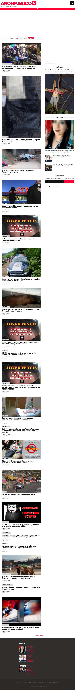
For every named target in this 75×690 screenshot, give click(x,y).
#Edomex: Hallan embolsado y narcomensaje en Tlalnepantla (21, 140)
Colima (4, 383)
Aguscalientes (6, 585)
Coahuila (4, 306)
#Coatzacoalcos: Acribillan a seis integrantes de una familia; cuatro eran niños (20, 525)
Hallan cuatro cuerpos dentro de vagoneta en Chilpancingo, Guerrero (19, 239)
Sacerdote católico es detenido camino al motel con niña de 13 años (20, 206)
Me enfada (5, 458)
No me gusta (5, 64)
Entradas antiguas (39, 635)
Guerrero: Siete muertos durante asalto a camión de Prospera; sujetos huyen (21, 279)
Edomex (4, 137)
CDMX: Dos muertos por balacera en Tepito (18, 495)
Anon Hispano (6, 70)
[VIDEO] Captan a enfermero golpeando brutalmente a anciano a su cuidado (17, 419)
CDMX (4, 350)
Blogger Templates (42, 682)
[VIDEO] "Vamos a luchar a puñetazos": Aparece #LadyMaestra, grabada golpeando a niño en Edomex (20, 430)
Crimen (4, 339)
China (4, 415)
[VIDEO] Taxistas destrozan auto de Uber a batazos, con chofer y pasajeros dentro (18, 577)
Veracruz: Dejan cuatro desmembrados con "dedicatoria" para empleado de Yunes (19, 546)
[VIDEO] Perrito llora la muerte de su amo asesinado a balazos (18, 171)
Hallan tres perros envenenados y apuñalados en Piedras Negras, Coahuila (21, 310)
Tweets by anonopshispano (51, 63)
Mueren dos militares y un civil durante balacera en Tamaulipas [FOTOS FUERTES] (20, 343)
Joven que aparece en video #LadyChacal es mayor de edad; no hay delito (59, 151)
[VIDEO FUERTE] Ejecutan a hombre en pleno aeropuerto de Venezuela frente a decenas (19, 67)
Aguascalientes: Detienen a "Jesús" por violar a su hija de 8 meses (21, 588)
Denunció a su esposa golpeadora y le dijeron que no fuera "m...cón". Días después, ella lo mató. (21, 536)
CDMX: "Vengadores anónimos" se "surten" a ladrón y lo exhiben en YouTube (19, 353)
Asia (3, 203)
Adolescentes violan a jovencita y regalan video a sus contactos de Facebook (21, 628)
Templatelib (56, 682)
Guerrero (5, 236)
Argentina (5, 532)
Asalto (4, 276)
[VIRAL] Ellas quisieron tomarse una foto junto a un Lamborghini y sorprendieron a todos (62, 157)
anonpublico (18, 3)
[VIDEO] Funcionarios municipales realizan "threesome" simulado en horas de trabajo (63, 165)
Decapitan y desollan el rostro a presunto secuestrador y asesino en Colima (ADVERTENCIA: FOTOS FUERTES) (21, 387)
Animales (4, 168)
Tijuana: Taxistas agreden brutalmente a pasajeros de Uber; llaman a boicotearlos (18, 461)
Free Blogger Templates (42, 686)
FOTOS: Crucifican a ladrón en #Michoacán (59, 70)
